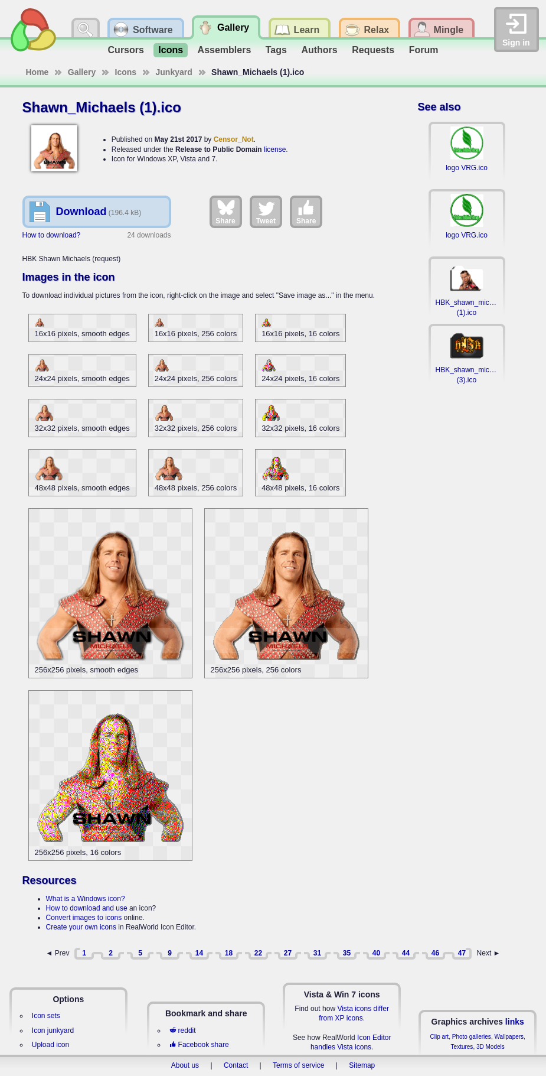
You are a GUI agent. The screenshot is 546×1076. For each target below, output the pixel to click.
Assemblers (224, 50)
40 (376, 953)
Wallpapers (509, 1036)
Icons (170, 50)
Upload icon (50, 1045)
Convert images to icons (84, 918)
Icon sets (46, 1016)
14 (199, 953)
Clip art (439, 1036)
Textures (462, 1047)
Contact (236, 1065)
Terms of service (298, 1065)
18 (229, 953)
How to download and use (86, 908)
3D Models (490, 1047)
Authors (319, 50)
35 (347, 953)
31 (317, 953)
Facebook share (198, 1045)
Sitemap (362, 1065)
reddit (182, 1030)
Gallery (82, 72)
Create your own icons (81, 927)
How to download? (51, 235)
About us (185, 1065)
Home (37, 72)
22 (258, 953)
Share (225, 211)
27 (288, 953)
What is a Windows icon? (85, 899)
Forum (424, 50)
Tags (276, 50)
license (275, 149)
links (514, 1021)
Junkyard (174, 72)
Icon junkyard (53, 1030)
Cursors (126, 50)
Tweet (266, 211)
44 (406, 953)
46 (435, 953)
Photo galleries (471, 1036)
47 (462, 953)
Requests (373, 50)
